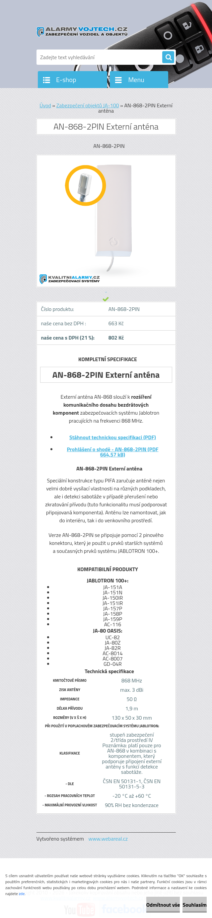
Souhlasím (194, 905)
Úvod (45, 105)
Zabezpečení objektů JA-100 (87, 105)
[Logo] (82, 32)
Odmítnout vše (163, 905)
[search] (168, 57)
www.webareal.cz (108, 839)
